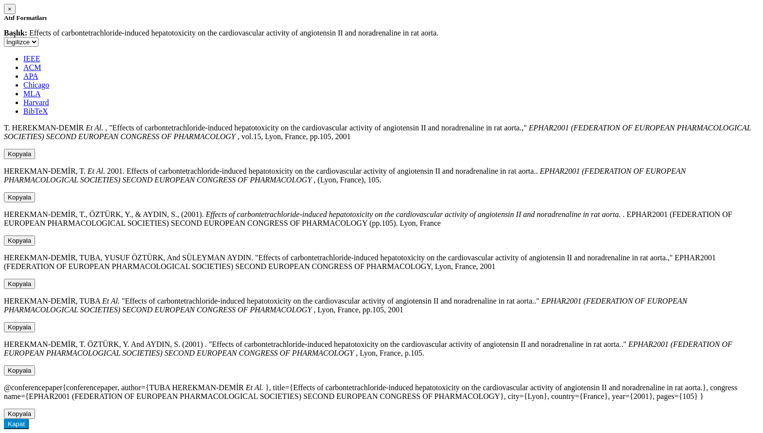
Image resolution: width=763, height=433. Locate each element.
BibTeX (35, 111)
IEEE (31, 58)
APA (30, 76)
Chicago (36, 85)
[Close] (10, 9)
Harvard (36, 102)
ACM (32, 67)
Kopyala (19, 154)
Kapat (16, 424)
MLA (32, 94)
